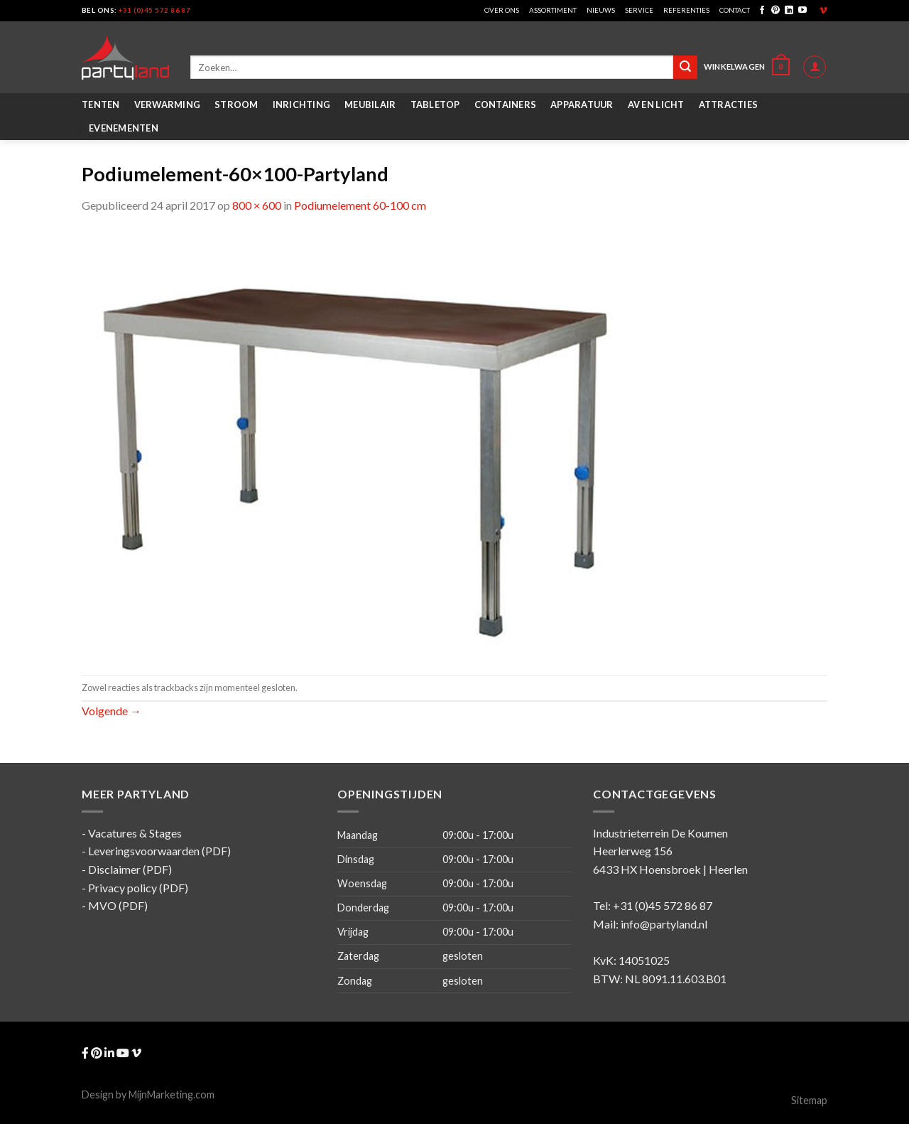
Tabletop (435, 104)
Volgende (111, 710)
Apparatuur (582, 104)
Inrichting (302, 104)
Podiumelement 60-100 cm (360, 205)
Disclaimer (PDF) (130, 869)
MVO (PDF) (118, 905)
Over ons (501, 10)
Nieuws (601, 10)
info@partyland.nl (664, 924)
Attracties (728, 104)
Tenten (101, 104)
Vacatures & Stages (135, 833)
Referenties (686, 10)
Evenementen (123, 128)
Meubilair (370, 104)
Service (639, 10)
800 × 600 (256, 205)
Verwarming (167, 104)
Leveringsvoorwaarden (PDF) (159, 850)
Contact (734, 10)
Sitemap (809, 1100)
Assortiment (553, 10)
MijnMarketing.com (171, 1094)
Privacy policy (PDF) (138, 887)
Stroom (236, 104)
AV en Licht (656, 104)
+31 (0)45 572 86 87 (154, 10)
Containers (505, 104)
